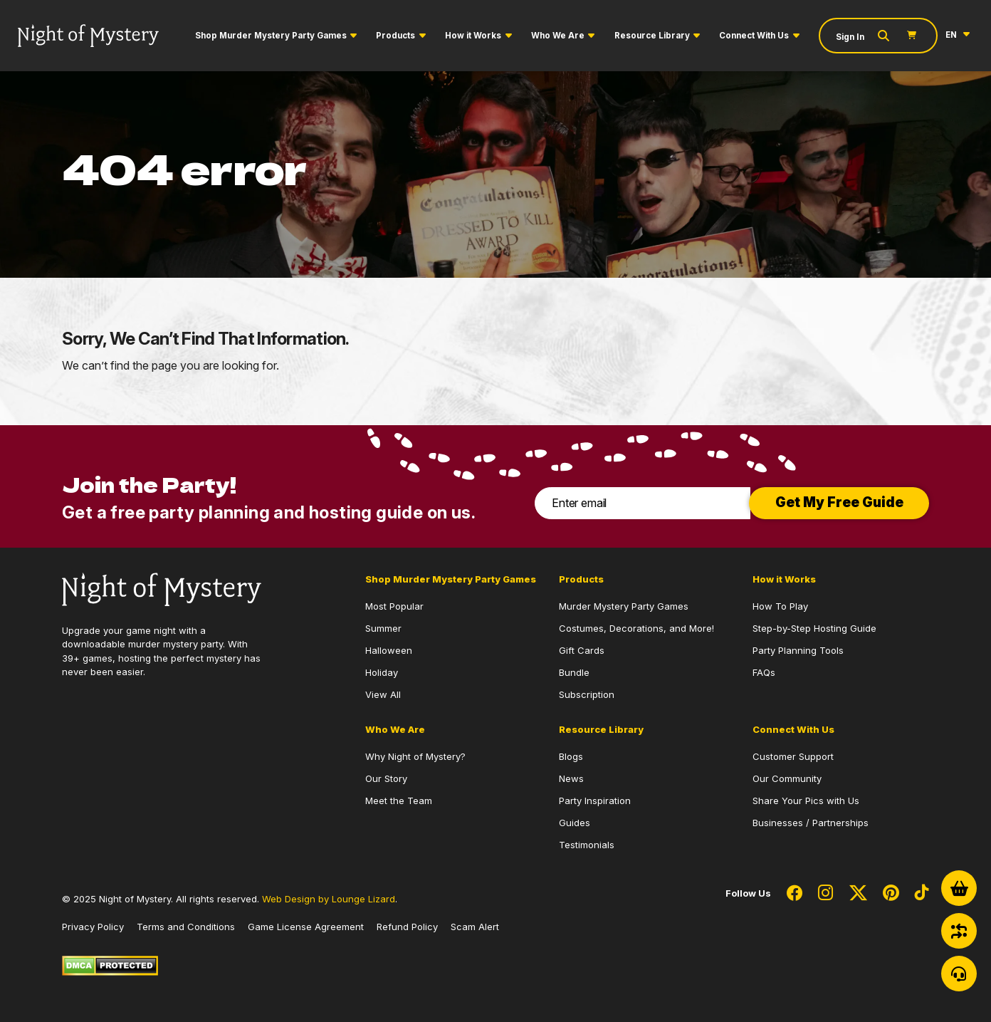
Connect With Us (754, 36)
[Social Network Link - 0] (794, 894)
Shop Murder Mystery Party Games (271, 36)
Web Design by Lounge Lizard (328, 898)
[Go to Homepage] (88, 36)
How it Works (473, 36)
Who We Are (557, 36)
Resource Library (652, 36)
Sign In (850, 37)
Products (395, 36)
